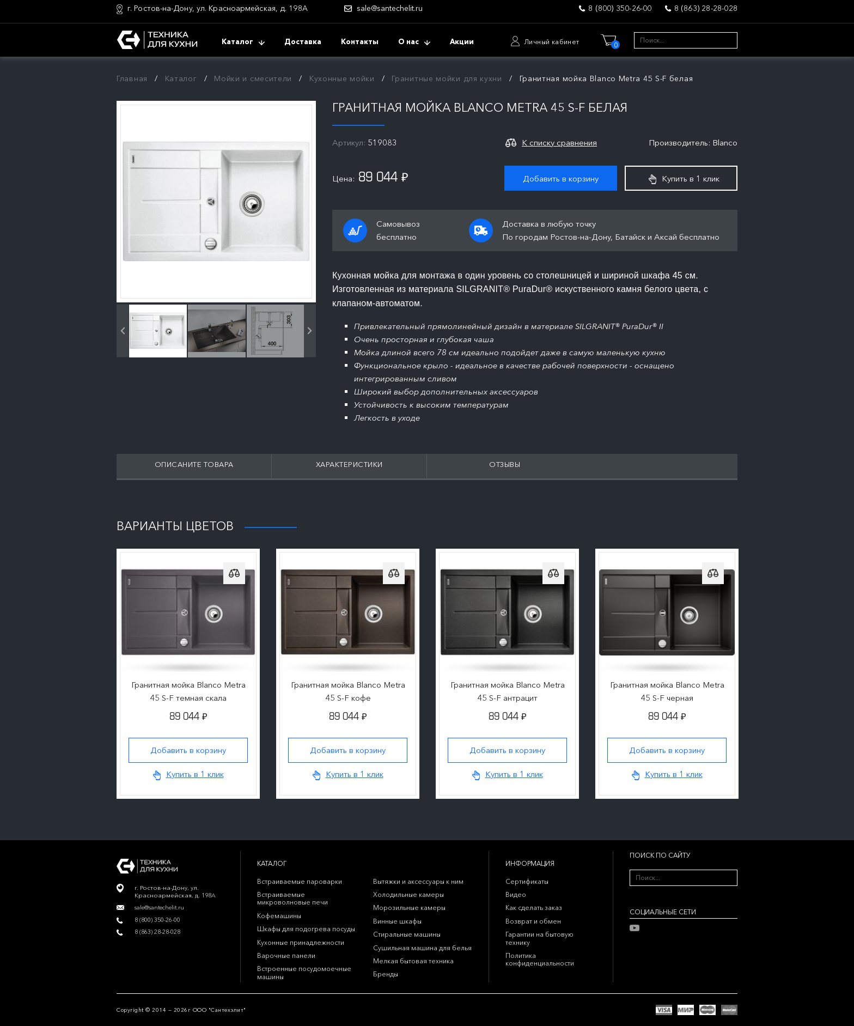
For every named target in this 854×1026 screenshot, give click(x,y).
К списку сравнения (559, 142)
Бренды (385, 974)
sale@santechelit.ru (390, 8)
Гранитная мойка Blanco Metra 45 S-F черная (667, 691)
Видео (515, 894)
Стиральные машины (407, 934)
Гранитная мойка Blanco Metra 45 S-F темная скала (188, 691)
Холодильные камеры (408, 894)
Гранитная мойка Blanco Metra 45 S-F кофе (348, 691)
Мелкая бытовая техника (413, 961)
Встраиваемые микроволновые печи (292, 898)
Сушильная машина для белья (422, 948)
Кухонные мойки (342, 78)
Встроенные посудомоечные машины (304, 972)
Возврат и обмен (533, 921)
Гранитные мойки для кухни (447, 78)
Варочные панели (286, 955)
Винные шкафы (397, 921)
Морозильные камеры (409, 907)
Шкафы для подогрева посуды (306, 929)
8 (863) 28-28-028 (705, 8)
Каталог (181, 78)
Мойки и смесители (253, 78)
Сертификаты (526, 881)
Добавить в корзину (561, 178)
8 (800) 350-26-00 (619, 8)
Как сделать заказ (533, 907)
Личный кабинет (552, 42)
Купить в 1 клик (684, 178)
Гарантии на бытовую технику (539, 938)
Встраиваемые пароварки (299, 881)
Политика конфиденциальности (539, 959)
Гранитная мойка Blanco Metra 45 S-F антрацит (507, 691)
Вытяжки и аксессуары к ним (418, 881)
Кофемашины (279, 916)
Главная (132, 78)
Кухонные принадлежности (300, 942)
